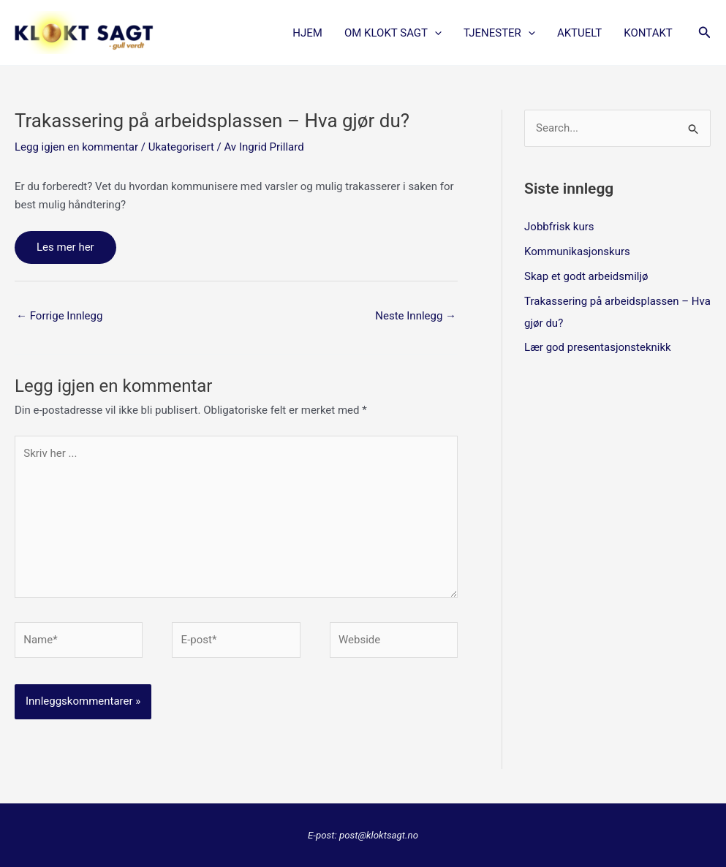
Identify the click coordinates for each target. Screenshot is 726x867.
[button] (435, 32)
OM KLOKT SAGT (393, 32)
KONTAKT (648, 32)
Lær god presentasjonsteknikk (597, 347)
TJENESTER (499, 32)
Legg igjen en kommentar (76, 147)
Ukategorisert (181, 147)
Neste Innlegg (415, 315)
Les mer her (65, 247)
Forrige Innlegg (59, 315)
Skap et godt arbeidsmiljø (586, 276)
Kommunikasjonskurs (577, 251)
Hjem (307, 32)
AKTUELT (579, 32)
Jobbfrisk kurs (559, 226)
